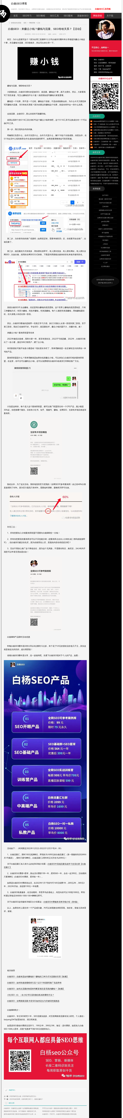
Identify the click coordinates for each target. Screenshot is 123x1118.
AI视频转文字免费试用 (105, 236)
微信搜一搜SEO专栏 (105, 199)
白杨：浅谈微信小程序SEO (102, 133)
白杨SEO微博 (105, 255)
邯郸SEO (105, 225)
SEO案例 (68, 15)
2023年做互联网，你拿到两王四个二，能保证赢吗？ (26, 1099)
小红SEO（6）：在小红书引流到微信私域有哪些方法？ (30, 995)
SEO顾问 (105, 240)
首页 (15, 15)
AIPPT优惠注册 (105, 214)
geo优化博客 (105, 221)
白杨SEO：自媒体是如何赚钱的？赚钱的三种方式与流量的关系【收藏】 (37, 976)
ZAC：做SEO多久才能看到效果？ (105, 147)
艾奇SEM (105, 206)
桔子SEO (105, 195)
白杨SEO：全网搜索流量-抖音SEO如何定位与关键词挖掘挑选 (33, 1001)
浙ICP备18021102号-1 (105, 283)
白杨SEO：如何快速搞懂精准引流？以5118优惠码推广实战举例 (34, 982)
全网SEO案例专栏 (105, 259)
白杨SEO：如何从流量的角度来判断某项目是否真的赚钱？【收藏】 (36, 988)
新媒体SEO (82, 15)
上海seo (105, 244)
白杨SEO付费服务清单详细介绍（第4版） (61, 901)
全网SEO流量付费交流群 (105, 218)
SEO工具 (54, 15)
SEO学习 (27, 15)
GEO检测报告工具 (105, 251)
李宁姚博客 (105, 233)
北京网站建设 (105, 266)
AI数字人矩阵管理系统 (105, 229)
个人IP (105, 263)
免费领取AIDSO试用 (105, 210)
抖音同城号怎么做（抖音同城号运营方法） (23, 1096)
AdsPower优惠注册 (105, 203)
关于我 (110, 15)
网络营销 (97, 15)
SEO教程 (40, 15)
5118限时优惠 (105, 248)
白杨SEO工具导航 (103, 9)
